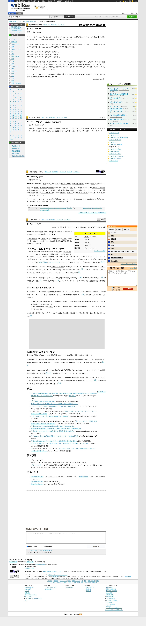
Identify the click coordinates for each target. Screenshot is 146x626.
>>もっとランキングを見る (129, 264)
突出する (60, 131)
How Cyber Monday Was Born (45, 401)
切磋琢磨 (113, 239)
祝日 (54, 190)
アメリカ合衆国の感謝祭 (117, 115)
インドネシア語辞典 (111, 600)
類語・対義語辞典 (20, 1)
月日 (100, 44)
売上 (102, 192)
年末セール (39, 254)
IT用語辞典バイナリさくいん (53, 571)
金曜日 (56, 62)
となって (67, 39)
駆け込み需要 (65, 467)
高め (51, 77)
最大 (54, 39)
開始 (57, 187)
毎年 (48, 183)
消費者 (92, 281)
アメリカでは (31, 62)
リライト (69, 208)
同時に (65, 187)
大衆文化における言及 (117, 119)
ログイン (119, 1)
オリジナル (72, 396)
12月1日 (87, 242)
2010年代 (34, 77)
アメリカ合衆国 (32, 238)
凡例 (65, 117)
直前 (95, 37)
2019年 (29, 52)
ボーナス (40, 359)
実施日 (42, 44)
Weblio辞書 (128, 576)
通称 (98, 183)
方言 (12, 80)
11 (47, 372)
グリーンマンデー (97, 131)
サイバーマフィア (115, 140)
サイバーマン (113, 142)
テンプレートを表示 (99, 251)
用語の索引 (54, 24)
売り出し (85, 62)
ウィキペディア (34, 220)
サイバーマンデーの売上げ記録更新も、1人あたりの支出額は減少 (54, 406)
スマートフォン (48, 306)
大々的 (74, 62)
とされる (51, 69)
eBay (51, 465)
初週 (65, 47)
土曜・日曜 (60, 190)
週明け (58, 67)
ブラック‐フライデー (116, 102)
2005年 (100, 259)
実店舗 (72, 64)
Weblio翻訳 (109, 592)
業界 (76, 37)
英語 (41, 232)
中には (52, 67)
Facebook (61, 484)
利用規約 (27, 592)
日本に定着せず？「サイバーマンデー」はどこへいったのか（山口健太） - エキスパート (61, 443)
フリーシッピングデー (117, 111)
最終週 (56, 47)
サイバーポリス (114, 135)
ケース (93, 67)
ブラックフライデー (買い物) (119, 123)
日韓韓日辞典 (51, 1)
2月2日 (99, 79)
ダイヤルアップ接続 (57, 266)
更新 (103, 79)
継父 (112, 236)
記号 (11, 139)
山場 (58, 201)
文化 (12, 61)
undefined (114, 233)
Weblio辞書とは (29, 587)
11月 (61, 44)
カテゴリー (76, 172)
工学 (12, 54)
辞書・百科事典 (16, 83)
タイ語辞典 (109, 602)
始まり (87, 128)
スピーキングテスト (18, 156)
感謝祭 (56, 44)
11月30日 (49, 54)
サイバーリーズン (115, 154)
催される (64, 183)
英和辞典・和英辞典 (111, 591)
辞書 (11, 1)
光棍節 (33, 462)
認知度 (47, 77)
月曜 (62, 67)
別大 (101, 37)
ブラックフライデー (36, 64)
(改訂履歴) (55, 576)
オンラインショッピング (66, 37)
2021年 (29, 57)
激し (75, 187)
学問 (12, 59)
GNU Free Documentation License (57, 575)
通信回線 (62, 192)
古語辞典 (59, 1)
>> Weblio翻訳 (132, 268)
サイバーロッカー (115, 158)
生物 (12, 73)
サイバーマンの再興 (115, 144)
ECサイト (34, 234)
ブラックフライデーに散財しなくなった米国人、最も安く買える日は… (55, 404)
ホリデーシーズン (88, 37)
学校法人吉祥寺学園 (117, 258)
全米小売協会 (43, 262)
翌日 (44, 62)
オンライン (42, 39)
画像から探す (49, 589)
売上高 (54, 131)
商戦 (71, 187)
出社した (38, 192)
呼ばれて (48, 64)
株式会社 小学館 (29, 568)
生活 (12, 63)
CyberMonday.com (37, 476)
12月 (62, 47)
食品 (12, 76)
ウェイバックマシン (51, 476)
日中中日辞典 (42, 1)
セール (93, 74)
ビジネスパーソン (47, 192)
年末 (81, 37)
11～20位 (119, 229)
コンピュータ (15, 44)
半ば (56, 74)
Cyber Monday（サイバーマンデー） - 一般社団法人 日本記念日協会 (55, 441)
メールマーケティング (60, 208)
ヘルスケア (14, 66)
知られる (71, 131)
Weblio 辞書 (128, 1)
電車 (12, 46)
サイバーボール (114, 133)
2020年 (29, 54)
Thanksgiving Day (78, 183)
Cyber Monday (36, 32)
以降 (58, 74)
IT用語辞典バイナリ (36, 172)
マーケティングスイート (47, 208)
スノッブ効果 (45, 210)
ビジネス (20, 21)
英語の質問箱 (16, 151)
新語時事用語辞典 (29, 21)
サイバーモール (114, 151)
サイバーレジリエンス (116, 156)
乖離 (112, 242)
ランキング (61, 24)
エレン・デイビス (54, 262)
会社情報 (88, 589)
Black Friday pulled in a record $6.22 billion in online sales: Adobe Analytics (56, 428)
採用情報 (88, 591)
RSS (80, 614)
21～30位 (126, 229)
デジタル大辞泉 (34, 117)
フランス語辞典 (110, 598)
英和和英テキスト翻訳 (37, 529)
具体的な (96, 44)
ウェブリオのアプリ (50, 587)
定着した (45, 69)
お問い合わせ (69, 587)
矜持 (112, 248)
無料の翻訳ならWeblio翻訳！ (42, 7)
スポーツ (14, 71)
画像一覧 (69, 172)
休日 (72, 190)
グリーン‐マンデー (115, 98)
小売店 (69, 62)
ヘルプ (135, 1)
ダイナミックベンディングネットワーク (123, 251)
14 (59, 383)
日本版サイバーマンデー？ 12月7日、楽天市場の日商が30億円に (53, 431)
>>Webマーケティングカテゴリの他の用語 (92, 212)
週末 (103, 190)
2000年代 (51, 74)
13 (95, 380)
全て (10, 37)
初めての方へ (125, 13)
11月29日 (49, 57)
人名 (12, 78)
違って (38, 47)
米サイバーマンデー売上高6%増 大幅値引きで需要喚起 (50, 416)
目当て (31, 67)
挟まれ (67, 190)
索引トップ (46, 24)
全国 (63, 62)
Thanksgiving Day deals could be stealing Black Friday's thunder (53, 426)
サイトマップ (28, 596)
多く (98, 67)
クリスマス (76, 128)
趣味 (12, 68)
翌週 (75, 44)
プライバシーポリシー (31, 594)
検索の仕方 (28, 589)
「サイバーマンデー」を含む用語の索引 (40, 550)
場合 (81, 190)
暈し (112, 254)
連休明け (58, 128)
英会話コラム (16, 146)
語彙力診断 (15, 153)
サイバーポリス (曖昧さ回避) (118, 137)
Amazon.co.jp (79, 74)
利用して (70, 192)
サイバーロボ (113, 161)
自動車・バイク (16, 49)
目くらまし (114, 261)
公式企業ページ (90, 587)
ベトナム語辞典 (110, 604)
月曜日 (80, 44)
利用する (92, 192)
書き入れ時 (60, 39)
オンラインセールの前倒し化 (119, 94)
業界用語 (14, 42)
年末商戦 (48, 39)
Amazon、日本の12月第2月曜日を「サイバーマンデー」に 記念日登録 (55, 436)
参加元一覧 (134, 13)
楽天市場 (98, 359)
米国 (30, 128)
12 (49, 372)
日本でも (71, 74)
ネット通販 (53, 37)
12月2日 (48, 52)
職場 (92, 128)
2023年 (95, 79)
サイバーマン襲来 (115, 149)
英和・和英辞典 (32, 1)
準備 (82, 128)
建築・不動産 (15, 56)
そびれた (44, 67)
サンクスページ (87, 208)
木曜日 (69, 44)
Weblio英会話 (16, 148)
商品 (35, 67)
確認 (112, 245)
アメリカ (45, 37)
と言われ (38, 195)
